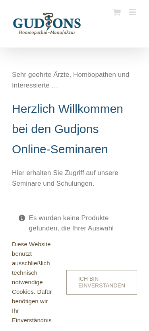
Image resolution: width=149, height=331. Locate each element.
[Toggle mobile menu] (133, 12)
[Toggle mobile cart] (117, 12)
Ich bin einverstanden (101, 282)
